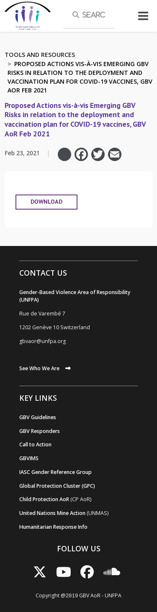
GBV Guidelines (37, 417)
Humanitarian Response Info (53, 526)
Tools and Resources (40, 55)
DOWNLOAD (46, 201)
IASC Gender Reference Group (55, 472)
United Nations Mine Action (52, 513)
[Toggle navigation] (143, 16)
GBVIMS (29, 458)
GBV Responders (39, 431)
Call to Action (35, 444)
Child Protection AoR (44, 499)
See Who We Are (39, 368)
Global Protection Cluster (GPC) (57, 485)
